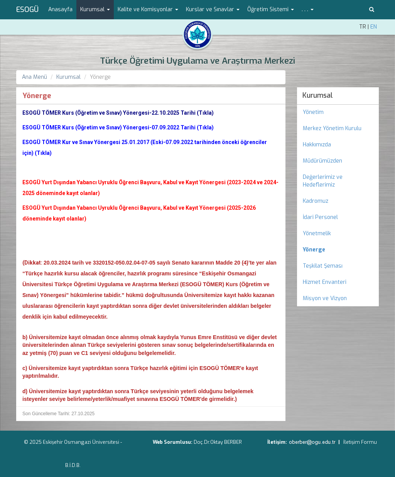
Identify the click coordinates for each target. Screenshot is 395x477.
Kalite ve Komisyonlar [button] (148, 9)
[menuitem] (338, 250)
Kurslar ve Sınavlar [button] (213, 9)
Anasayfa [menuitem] (60, 9)
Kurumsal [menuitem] (317, 95)
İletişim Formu (360, 442)
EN (373, 27)
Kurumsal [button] (95, 9)
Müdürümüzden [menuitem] (322, 161)
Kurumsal (68, 77)
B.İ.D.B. (73, 465)
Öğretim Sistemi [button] (270, 9)
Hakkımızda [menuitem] (317, 144)
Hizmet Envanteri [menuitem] (324, 282)
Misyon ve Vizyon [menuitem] (325, 298)
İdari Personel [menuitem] (320, 217)
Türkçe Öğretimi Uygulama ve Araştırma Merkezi (197, 60)
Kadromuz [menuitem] (315, 201)
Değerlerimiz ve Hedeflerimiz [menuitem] (323, 180)
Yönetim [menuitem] (313, 112)
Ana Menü (34, 77)
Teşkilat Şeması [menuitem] (323, 266)
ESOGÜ (27, 9)
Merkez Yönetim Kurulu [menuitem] (332, 128)
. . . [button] (308, 9)
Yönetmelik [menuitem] (317, 233)
